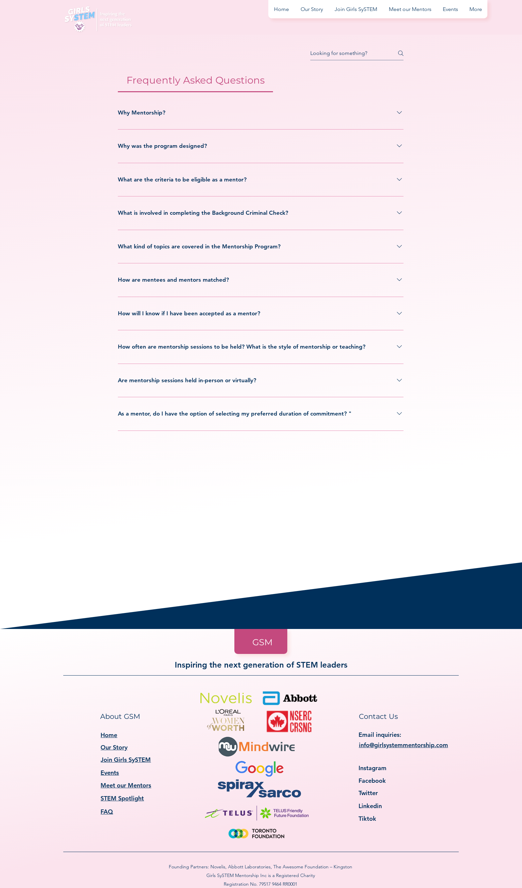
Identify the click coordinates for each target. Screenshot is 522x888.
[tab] (195, 80)
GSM (262, 642)
